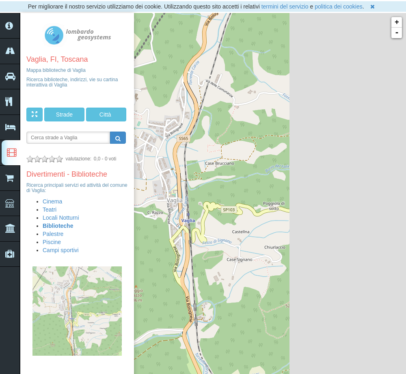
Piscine (52, 242)
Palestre (53, 234)
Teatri (49, 209)
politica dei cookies (339, 6)
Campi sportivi (61, 250)
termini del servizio (285, 6)
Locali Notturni (61, 217)
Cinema (52, 201)
